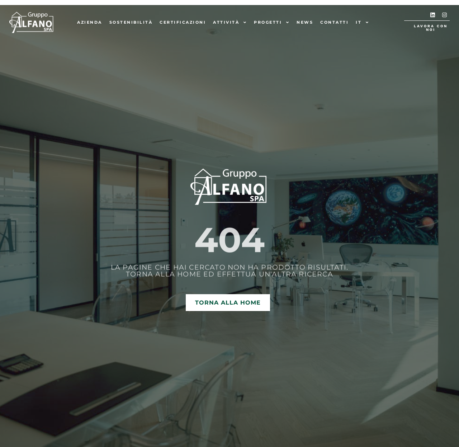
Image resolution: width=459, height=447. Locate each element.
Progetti (271, 22)
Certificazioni (183, 22)
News (305, 22)
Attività (230, 22)
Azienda (89, 22)
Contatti (334, 22)
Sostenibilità (131, 22)
